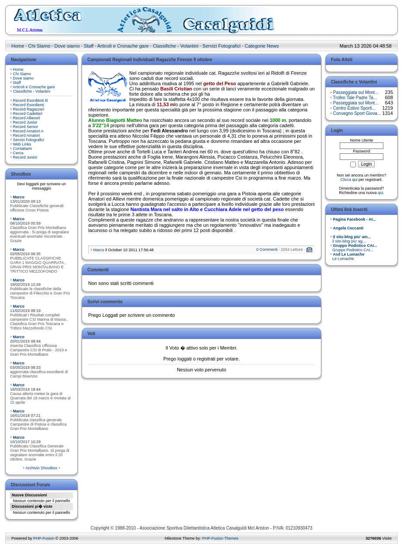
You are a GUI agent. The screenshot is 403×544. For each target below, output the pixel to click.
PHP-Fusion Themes (220, 538)
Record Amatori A (28, 131)
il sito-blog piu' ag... (350, 239)
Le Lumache (347, 256)
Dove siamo (66, 46)
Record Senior (25, 127)
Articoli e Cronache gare (123, 46)
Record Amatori (26, 135)
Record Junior (25, 122)
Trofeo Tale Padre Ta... (355, 97)
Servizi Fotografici (222, 46)
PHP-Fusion (44, 538)
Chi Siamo (39, 46)
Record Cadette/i (28, 113)
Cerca (18, 153)
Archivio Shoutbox (41, 468)
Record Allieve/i (26, 118)
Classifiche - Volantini (176, 46)
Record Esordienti (29, 105)
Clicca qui (348, 179)
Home (17, 46)
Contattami (22, 148)
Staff (88, 46)
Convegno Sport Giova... (357, 113)
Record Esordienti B (30, 100)
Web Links (22, 144)
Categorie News (262, 46)
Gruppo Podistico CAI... (353, 247)
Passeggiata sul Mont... (356, 92)
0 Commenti (267, 249)
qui (380, 193)
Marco (19, 197)
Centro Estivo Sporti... (354, 108)
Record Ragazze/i (29, 109)
